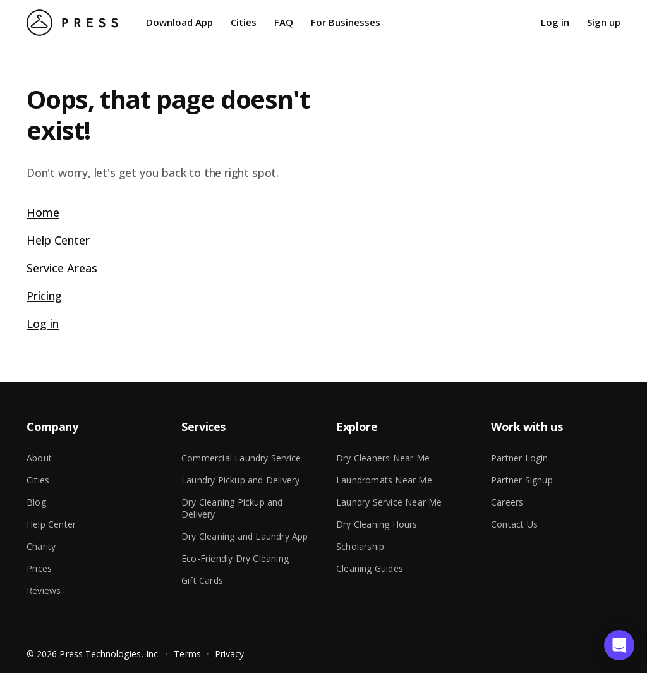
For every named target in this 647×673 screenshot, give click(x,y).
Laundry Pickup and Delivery (240, 480)
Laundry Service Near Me (389, 502)
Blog (36, 502)
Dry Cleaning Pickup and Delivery (232, 508)
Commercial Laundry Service (241, 458)
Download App (179, 22)
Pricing (44, 295)
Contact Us (514, 524)
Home (43, 212)
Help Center (58, 240)
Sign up (603, 22)
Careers (507, 502)
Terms (187, 654)
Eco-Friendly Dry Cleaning (235, 558)
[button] (619, 645)
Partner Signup (522, 480)
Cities (244, 22)
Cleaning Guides (369, 568)
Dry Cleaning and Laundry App (244, 536)
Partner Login (519, 458)
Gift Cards (202, 580)
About (39, 458)
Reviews (44, 591)
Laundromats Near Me (384, 480)
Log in (555, 22)
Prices (39, 568)
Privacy (230, 654)
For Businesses (345, 22)
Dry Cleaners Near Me (383, 458)
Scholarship (360, 546)
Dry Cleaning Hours (377, 524)
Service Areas (62, 268)
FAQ (283, 22)
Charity (41, 546)
